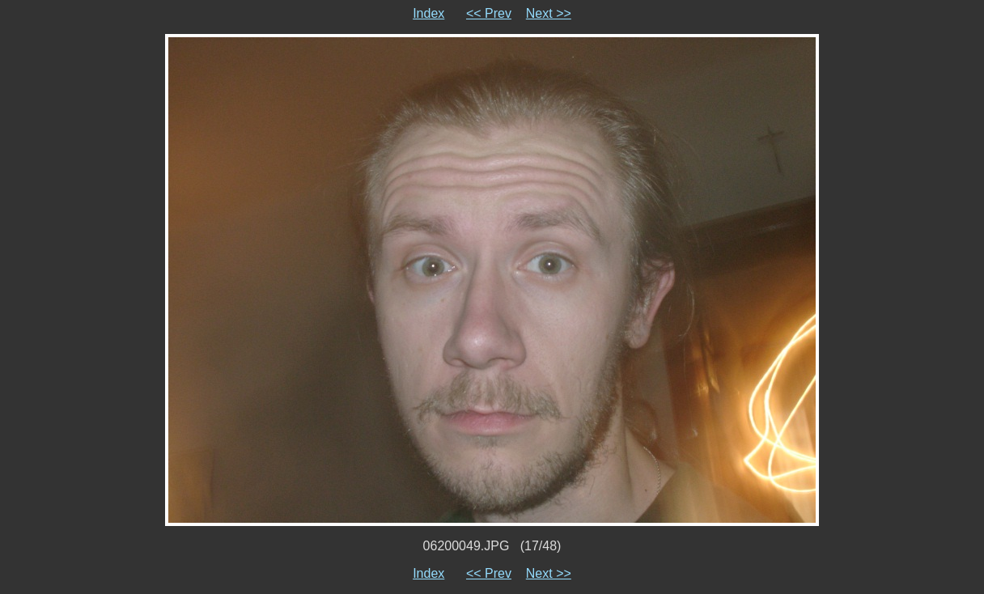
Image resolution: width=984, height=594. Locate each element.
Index (428, 13)
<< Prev (488, 13)
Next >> (548, 13)
